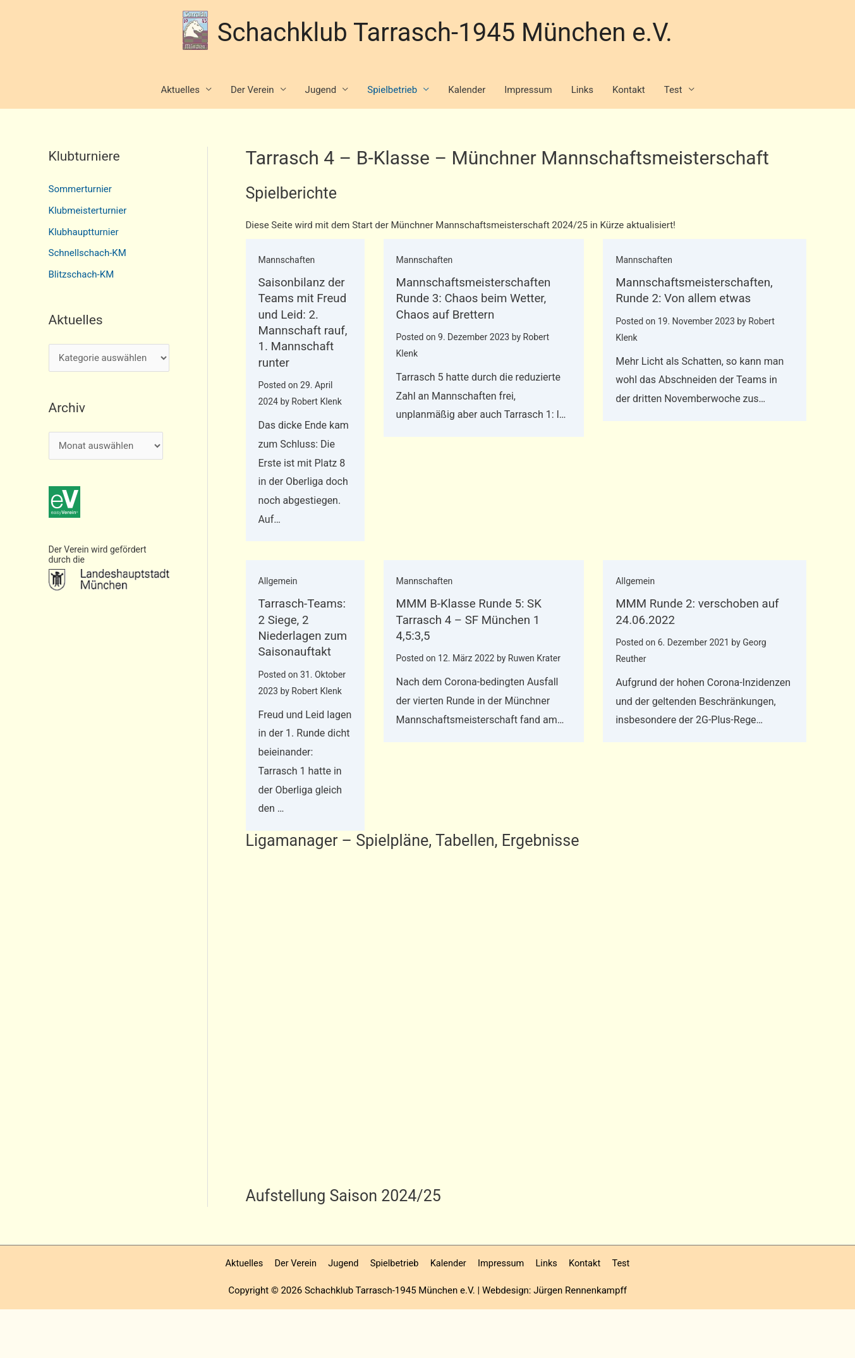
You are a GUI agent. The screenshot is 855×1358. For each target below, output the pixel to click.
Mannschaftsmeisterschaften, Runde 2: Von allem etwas (698, 290)
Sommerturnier (80, 189)
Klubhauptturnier (84, 232)
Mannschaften (286, 260)
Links (582, 90)
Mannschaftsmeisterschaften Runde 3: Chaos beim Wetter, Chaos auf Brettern (474, 298)
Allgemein (278, 596)
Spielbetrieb (392, 90)
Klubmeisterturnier (88, 211)
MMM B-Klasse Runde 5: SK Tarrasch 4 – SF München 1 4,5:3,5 (470, 634)
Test (673, 90)
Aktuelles (180, 90)
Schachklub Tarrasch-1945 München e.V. (445, 30)
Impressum (528, 90)
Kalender (466, 90)
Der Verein (252, 90)
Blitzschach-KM (81, 275)
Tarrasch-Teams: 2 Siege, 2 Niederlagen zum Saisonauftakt (302, 650)
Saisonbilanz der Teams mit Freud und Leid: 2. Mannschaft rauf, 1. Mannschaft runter (301, 330)
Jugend (321, 90)
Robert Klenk (316, 417)
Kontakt (628, 90)
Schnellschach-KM (87, 253)
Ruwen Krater (530, 673)
